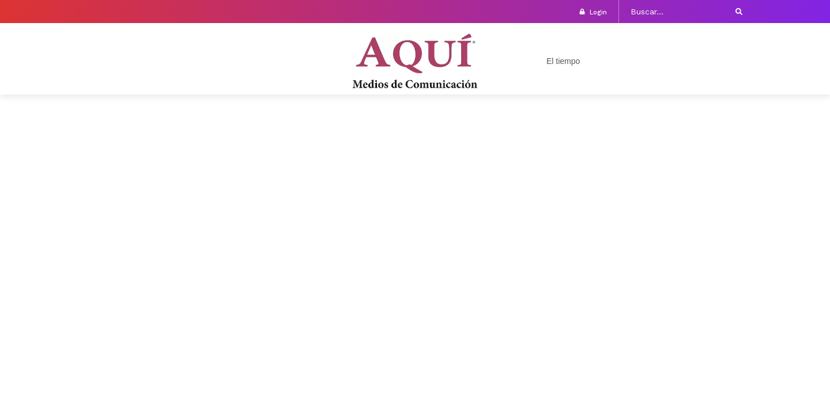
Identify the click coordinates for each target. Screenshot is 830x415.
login (598, 12)
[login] (582, 11)
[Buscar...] (676, 11)
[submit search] (738, 11)
